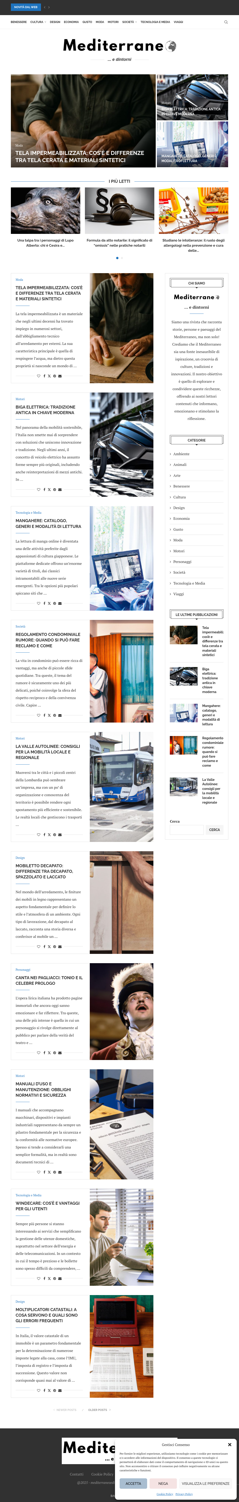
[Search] (226, 22)
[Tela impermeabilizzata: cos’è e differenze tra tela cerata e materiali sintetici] (83, 120)
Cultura (36, 22)
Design (55, 22)
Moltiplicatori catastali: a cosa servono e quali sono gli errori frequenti (47, 1315)
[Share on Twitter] (49, 376)
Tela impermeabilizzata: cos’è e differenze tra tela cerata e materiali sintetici (49, 293)
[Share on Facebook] (44, 376)
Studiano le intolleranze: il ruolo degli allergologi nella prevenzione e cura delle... (193, 245)
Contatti (77, 1474)
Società (128, 22)
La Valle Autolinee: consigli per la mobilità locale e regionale (48, 752)
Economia (71, 22)
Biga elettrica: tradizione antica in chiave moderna (210, 680)
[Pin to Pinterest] (54, 376)
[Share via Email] (60, 376)
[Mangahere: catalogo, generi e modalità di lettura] (192, 144)
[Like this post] (38, 376)
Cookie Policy (165, 1494)
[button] (229, 1444)
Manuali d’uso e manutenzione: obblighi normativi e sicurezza (43, 1089)
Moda (100, 22)
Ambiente (181, 453)
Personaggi (182, 561)
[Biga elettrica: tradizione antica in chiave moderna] (192, 97)
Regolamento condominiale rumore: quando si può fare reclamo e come (48, 640)
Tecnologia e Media (155, 22)
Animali (179, 464)
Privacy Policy (184, 1494)
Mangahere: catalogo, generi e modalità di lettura (211, 715)
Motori (113, 22)
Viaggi (178, 22)
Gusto (87, 22)
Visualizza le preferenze (206, 1484)
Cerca (175, 821)
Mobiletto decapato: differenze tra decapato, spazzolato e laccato (44, 871)
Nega (163, 1484)
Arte (176, 475)
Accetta (133, 1484)
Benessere (19, 22)
